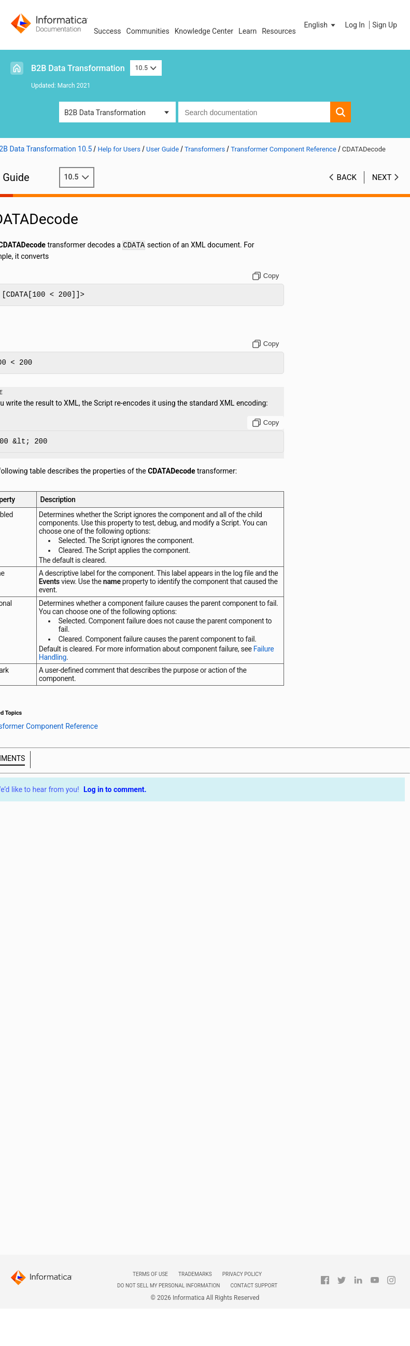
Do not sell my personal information (168, 1285)
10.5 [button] (146, 68)
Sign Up (384, 25)
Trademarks (195, 1274)
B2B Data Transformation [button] (105, 112)
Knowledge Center (204, 31)
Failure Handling (95, 679)
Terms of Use (150, 1274)
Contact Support (253, 1285)
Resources (279, 31)
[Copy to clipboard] (273, 286)
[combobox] (254, 112)
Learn (247, 31)
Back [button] (347, 187)
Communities (147, 31)
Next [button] (382, 187)
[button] (321, 25)
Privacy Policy (242, 1274)
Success (107, 31)
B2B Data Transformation (78, 68)
